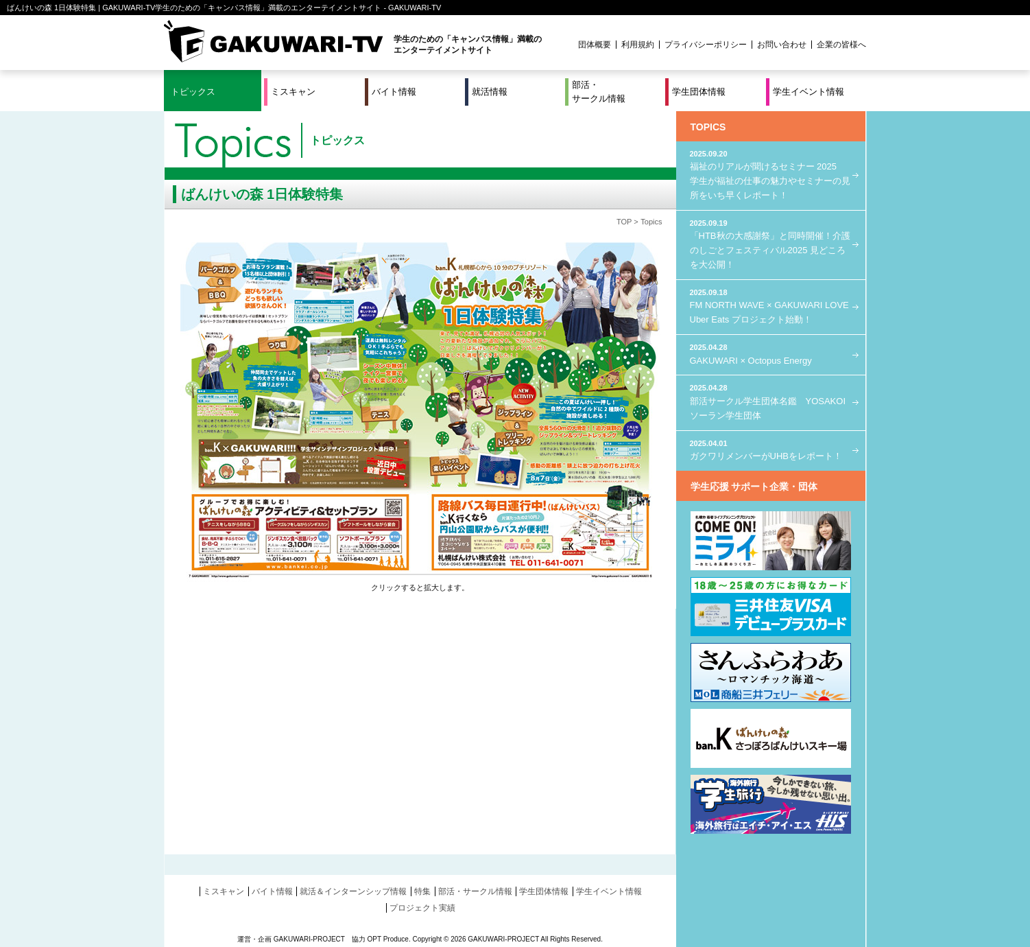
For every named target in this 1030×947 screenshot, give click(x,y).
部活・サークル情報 (598, 92)
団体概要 (594, 44)
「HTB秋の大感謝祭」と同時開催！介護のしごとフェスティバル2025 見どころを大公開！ (771, 244)
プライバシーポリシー (705, 44)
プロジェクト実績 (422, 908)
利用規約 (637, 44)
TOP (624, 222)
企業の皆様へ (841, 44)
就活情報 (489, 91)
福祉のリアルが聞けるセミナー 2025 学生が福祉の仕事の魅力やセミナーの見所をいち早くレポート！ (771, 174)
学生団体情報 (699, 91)
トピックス (193, 91)
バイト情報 (394, 91)
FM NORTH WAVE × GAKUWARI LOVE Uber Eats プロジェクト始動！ (771, 306)
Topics (651, 222)
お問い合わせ (781, 44)
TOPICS (708, 126)
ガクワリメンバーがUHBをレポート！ (771, 450)
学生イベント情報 (808, 91)
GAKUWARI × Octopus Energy (771, 354)
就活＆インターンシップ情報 (353, 891)
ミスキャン (293, 91)
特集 (422, 891)
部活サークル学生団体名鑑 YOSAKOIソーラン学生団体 (771, 401)
